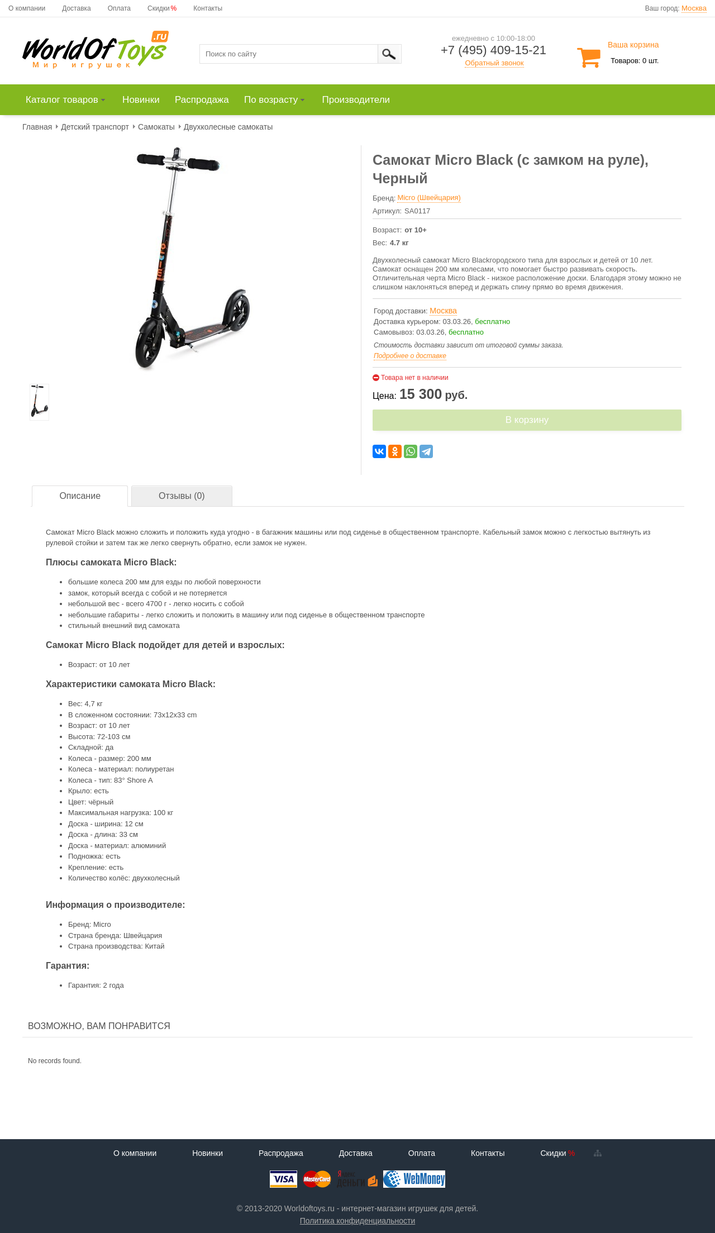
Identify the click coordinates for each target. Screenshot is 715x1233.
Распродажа (281, 1153)
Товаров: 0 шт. (635, 60)
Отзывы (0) (182, 496)
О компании (26, 8)
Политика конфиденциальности (358, 1220)
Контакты (207, 8)
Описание (80, 496)
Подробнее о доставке (410, 356)
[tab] (80, 496)
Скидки (158, 8)
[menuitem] (70, 100)
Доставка (76, 8)
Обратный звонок (494, 63)
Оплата (119, 8)
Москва (694, 8)
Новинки (207, 1153)
